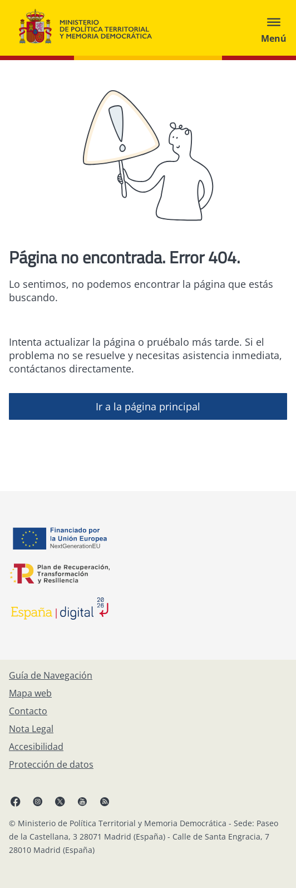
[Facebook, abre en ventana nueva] (15, 801)
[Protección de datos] (51, 764)
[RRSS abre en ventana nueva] (104, 801)
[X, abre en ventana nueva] (60, 801)
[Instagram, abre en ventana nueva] (38, 801)
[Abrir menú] (274, 28)
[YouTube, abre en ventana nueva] (82, 801)
